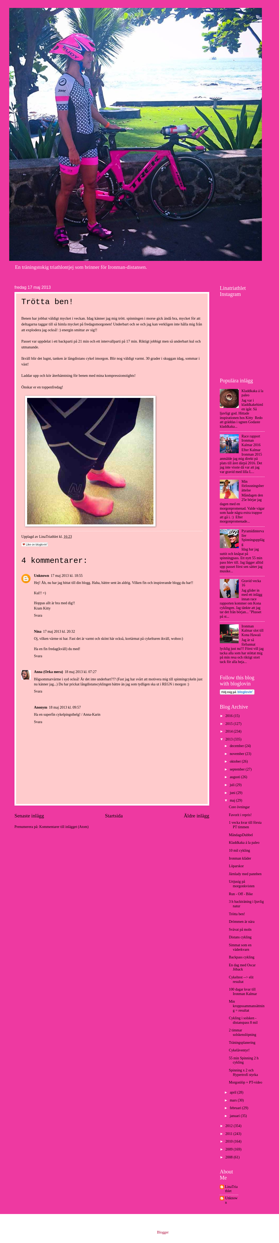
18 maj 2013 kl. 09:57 (65, 707)
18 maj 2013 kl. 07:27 (80, 672)
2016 (229, 716)
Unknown (41, 576)
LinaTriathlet (231, 1189)
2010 (229, 1141)
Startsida (114, 815)
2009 (229, 1149)
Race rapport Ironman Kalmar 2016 (251, 440)
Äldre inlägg (196, 815)
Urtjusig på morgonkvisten (242, 884)
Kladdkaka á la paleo (244, 843)
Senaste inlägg (29, 815)
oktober (236, 761)
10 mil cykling (239, 850)
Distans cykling (240, 937)
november (237, 754)
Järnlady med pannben (245, 874)
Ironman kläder (240, 858)
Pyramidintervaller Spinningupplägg (253, 537)
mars (234, 1100)
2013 (229, 739)
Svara (38, 615)
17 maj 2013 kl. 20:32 (59, 631)
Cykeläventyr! (239, 1050)
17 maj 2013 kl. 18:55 (67, 576)
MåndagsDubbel (241, 835)
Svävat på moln (240, 930)
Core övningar (239, 807)
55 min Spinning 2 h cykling (243, 1060)
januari (235, 1116)
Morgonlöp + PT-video (245, 1082)
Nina (37, 631)
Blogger (162, 1232)
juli (233, 785)
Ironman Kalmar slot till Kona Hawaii (253, 630)
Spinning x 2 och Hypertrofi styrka (243, 1072)
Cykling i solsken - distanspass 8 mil (243, 1020)
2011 (229, 1134)
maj (233, 800)
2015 (229, 724)
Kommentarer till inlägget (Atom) (63, 827)
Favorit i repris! (240, 815)
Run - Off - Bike (241, 894)
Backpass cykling (241, 957)
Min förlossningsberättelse (253, 486)
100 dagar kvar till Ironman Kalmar (243, 991)
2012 (229, 1126)
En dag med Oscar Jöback (242, 967)
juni (233, 793)
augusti (235, 777)
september (238, 769)
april (233, 1092)
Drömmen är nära (241, 922)
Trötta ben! (237, 914)
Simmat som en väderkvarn (240, 947)
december (237, 746)
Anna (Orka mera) (48, 672)
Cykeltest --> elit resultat (241, 979)
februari (236, 1108)
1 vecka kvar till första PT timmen (245, 825)
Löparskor (236, 866)
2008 (229, 1157)
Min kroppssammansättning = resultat (246, 1006)
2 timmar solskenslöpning (242, 1032)
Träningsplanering (242, 1043)
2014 (229, 731)
